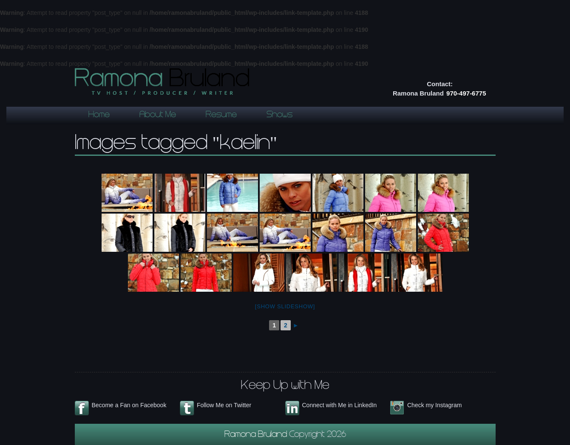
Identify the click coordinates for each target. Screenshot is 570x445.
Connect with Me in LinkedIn (339, 405)
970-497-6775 (466, 93)
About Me (157, 115)
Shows (279, 115)
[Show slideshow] (285, 306)
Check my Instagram (434, 405)
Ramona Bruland (256, 435)
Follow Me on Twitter (224, 405)
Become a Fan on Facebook (129, 405)
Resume (221, 115)
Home (99, 115)
